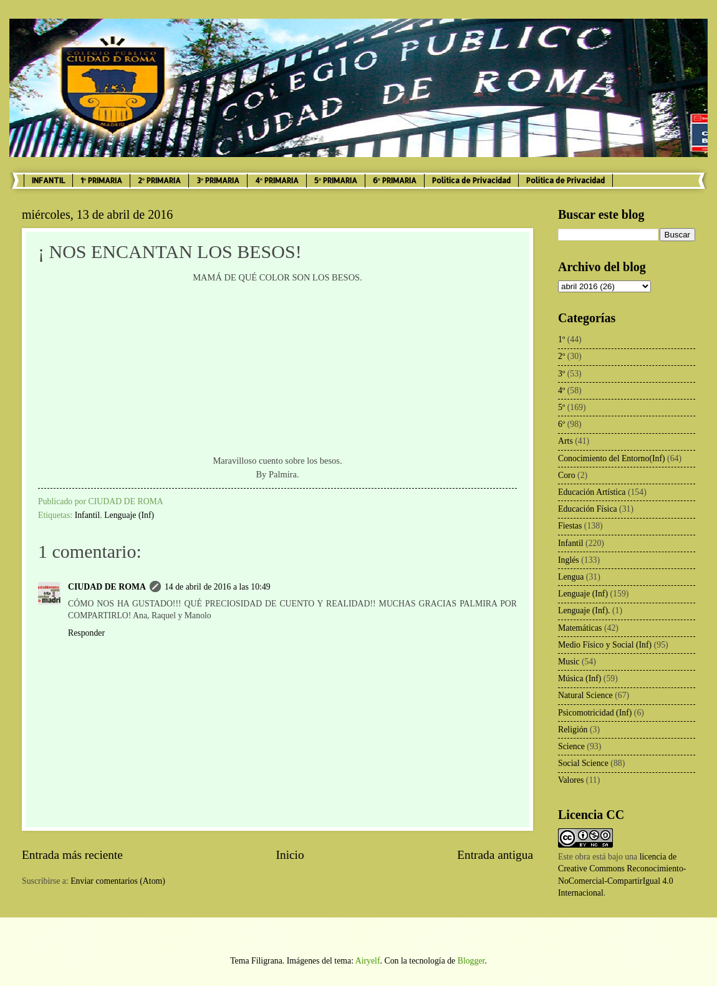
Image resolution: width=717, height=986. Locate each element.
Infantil (87, 515)
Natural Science (585, 695)
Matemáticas (580, 628)
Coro (566, 475)
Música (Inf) (579, 678)
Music (569, 661)
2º (561, 356)
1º (561, 339)
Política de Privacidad (471, 180)
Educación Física (587, 509)
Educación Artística (591, 492)
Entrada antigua (495, 854)
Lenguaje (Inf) (129, 515)
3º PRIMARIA (217, 180)
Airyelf (367, 960)
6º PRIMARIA (394, 180)
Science (571, 746)
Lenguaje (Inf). (584, 610)
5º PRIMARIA (335, 180)
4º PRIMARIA (277, 180)
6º (561, 424)
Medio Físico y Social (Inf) (605, 644)
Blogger (471, 960)
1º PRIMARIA (101, 180)
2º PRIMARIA (159, 180)
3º (561, 373)
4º (561, 390)
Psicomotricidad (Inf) (595, 712)
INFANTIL (48, 180)
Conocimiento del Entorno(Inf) (611, 458)
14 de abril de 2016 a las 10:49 (218, 586)
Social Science (583, 763)
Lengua (571, 577)
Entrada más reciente (72, 854)
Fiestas (570, 525)
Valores (571, 780)
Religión (573, 729)
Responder (86, 633)
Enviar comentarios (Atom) (117, 881)
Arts (565, 441)
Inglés (568, 560)
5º (561, 407)
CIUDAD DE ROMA (107, 586)
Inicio (290, 854)
